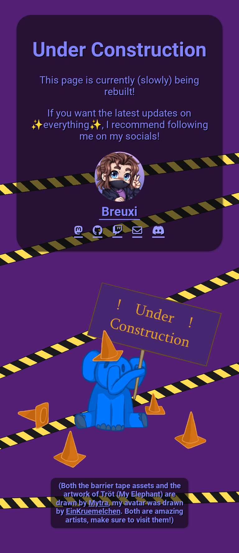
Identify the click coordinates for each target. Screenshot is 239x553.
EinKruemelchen (93, 511)
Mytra (98, 502)
